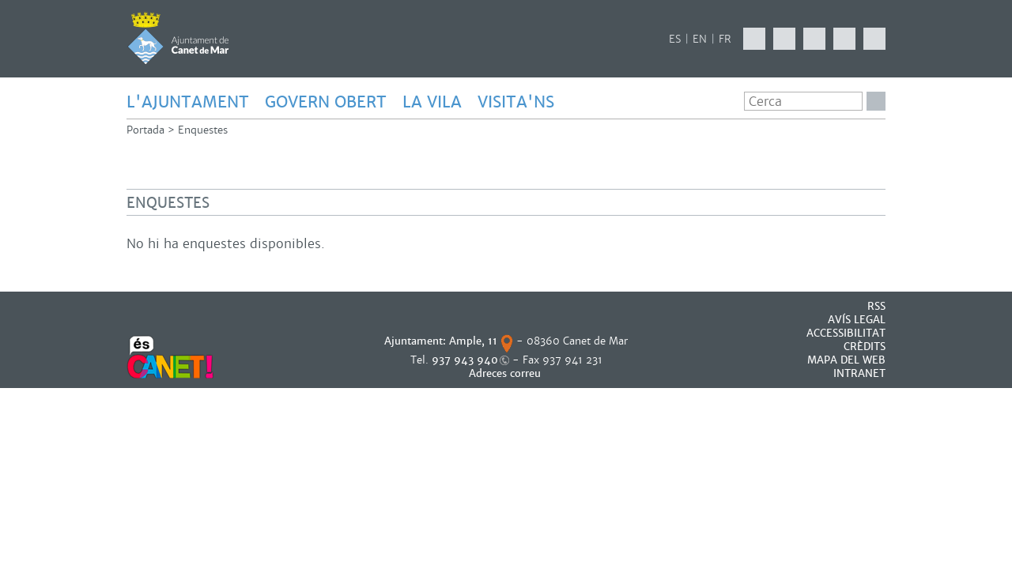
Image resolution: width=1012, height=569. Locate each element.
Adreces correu (506, 373)
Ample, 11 (473, 341)
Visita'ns (516, 102)
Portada (145, 130)
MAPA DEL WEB (846, 360)
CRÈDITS (865, 346)
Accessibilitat (846, 333)
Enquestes (203, 130)
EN (700, 39)
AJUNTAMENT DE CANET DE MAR (178, 38)
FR (725, 39)
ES (675, 39)
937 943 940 (465, 360)
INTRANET (859, 373)
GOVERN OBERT (326, 102)
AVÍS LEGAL (857, 319)
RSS (876, 306)
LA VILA (432, 102)
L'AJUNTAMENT (187, 102)
